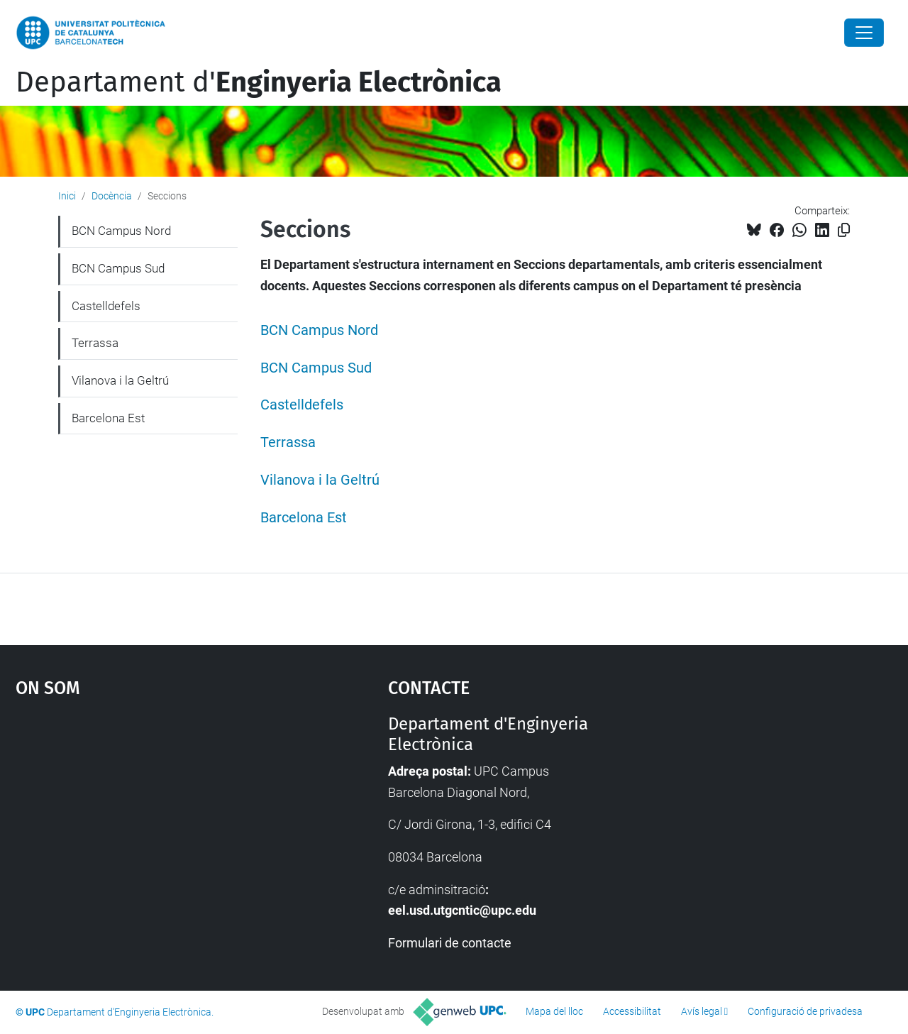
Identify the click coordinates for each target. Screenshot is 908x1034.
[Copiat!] (844, 230)
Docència (112, 196)
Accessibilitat (632, 1011)
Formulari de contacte (449, 942)
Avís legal (701, 1011)
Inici (67, 196)
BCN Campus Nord (319, 330)
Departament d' (259, 82)
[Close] (864, 32)
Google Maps (156, 820)
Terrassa (288, 442)
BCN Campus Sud (316, 368)
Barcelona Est (303, 518)
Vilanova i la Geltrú (320, 480)
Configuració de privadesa (805, 1011)
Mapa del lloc (554, 1011)
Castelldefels (301, 405)
